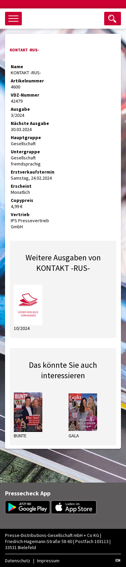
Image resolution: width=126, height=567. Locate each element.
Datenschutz (17, 561)
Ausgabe (20, 109)
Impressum (48, 561)
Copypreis (22, 200)
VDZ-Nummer (25, 95)
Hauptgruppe (26, 137)
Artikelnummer (27, 81)
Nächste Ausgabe (30, 123)
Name (17, 66)
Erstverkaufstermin (32, 172)
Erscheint (21, 186)
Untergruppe (25, 152)
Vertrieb (20, 214)
